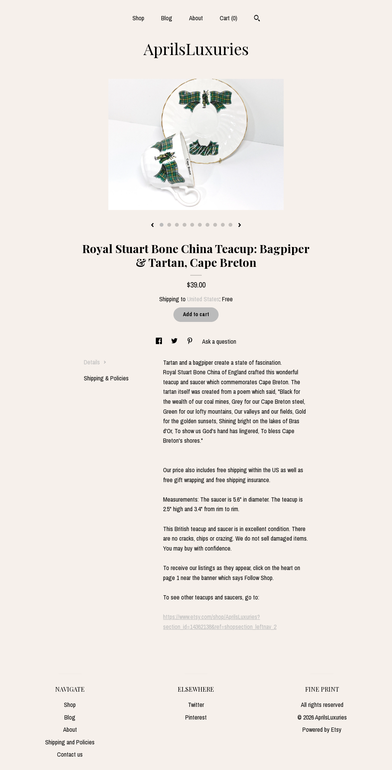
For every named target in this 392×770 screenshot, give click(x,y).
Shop (138, 18)
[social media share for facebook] (159, 341)
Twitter (196, 704)
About (196, 18)
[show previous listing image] (152, 225)
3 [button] (177, 225)
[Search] (257, 19)
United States (203, 299)
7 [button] (207, 225)
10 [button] (230, 225)
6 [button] (200, 225)
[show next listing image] (240, 225)
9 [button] (223, 225)
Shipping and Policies (70, 742)
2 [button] (169, 225)
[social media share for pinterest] (190, 341)
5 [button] (192, 225)
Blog (166, 18)
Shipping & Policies (106, 378)
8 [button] (215, 225)
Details (95, 362)
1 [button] (161, 225)
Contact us (70, 754)
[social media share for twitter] (175, 341)
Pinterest (196, 717)
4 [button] (184, 225)
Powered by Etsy (321, 729)
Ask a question (219, 341)
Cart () (228, 18)
